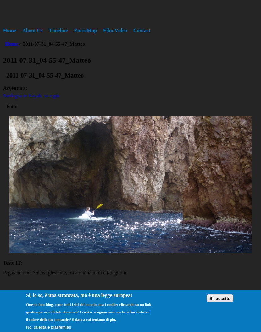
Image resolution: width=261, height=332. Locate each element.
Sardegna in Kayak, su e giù (31, 95)
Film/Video (115, 30)
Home (9, 30)
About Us (32, 30)
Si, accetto (219, 300)
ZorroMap (85, 30)
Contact (141, 30)
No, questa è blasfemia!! (48, 329)
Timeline (58, 30)
